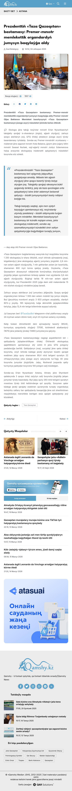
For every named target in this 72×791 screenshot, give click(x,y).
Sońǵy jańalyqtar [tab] (20, 498)
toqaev (21, 760)
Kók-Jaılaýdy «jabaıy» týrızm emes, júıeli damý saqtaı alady (33, 551)
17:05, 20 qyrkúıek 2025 (26, 708)
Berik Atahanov (34, 760)
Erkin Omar (9, 760)
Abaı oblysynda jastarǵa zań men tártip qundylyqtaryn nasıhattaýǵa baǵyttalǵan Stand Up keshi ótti (33, 536)
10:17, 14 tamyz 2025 (25, 721)
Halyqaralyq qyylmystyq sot (33, 751)
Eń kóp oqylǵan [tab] (52, 498)
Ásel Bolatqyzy (11, 49)
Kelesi (64, 419)
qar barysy (31, 756)
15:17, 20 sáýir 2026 (45, 468)
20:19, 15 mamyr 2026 (13, 527)
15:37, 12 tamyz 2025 (25, 735)
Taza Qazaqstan (30, 405)
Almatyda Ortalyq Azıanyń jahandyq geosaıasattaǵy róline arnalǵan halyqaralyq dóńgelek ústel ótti (35, 507)
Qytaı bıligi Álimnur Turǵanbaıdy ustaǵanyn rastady (41, 716)
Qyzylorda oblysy (55, 751)
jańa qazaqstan (11, 751)
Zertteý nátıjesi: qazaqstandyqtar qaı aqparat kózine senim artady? (41, 730)
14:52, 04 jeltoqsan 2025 (34, 49)
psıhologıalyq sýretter (13, 756)
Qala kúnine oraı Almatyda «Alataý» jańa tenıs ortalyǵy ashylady (38, 703)
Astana (23, 11)
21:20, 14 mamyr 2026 (13, 468)
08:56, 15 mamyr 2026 (13, 557)
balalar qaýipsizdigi (47, 756)
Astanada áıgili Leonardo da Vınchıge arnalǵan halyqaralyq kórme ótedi (19, 460)
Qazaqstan (49, 760)
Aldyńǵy (9, 419)
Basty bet (9, 11)
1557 (28, 96)
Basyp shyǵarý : (13, 96)
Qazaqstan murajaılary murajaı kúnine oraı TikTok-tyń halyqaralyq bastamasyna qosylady (33, 521)
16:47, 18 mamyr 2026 (13, 512)
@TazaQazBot (27, 313)
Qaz (49, 3)
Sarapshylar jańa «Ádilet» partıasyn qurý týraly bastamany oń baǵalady (51, 460)
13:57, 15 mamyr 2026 (13, 542)
